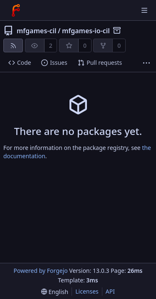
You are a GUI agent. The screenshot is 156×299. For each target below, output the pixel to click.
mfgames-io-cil (86, 31)
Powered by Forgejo (40, 270)
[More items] (146, 63)
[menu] (54, 292)
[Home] (15, 10)
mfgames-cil (37, 31)
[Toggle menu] (144, 10)
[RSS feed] (13, 45)
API (110, 291)
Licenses (87, 291)
